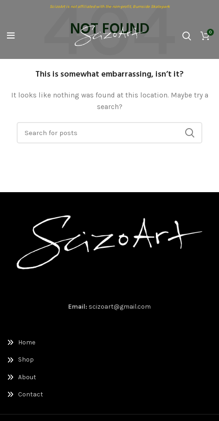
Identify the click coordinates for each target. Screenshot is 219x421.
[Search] (187, 35)
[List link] (109, 342)
